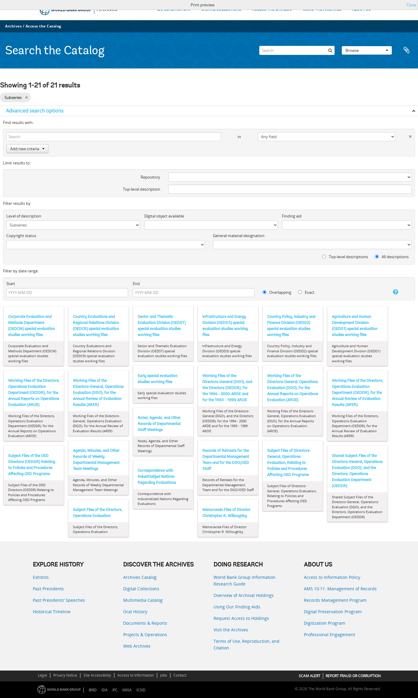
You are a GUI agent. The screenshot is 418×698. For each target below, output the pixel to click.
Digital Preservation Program (333, 611)
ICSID (140, 690)
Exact (306, 292)
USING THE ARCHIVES (322, 9)
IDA (104, 690)
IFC (114, 690)
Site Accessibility (97, 675)
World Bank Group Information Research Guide (245, 580)
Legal (42, 675)
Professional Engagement (329, 634)
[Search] (297, 50)
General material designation (238, 235)
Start (10, 283)
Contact (179, 675)
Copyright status (21, 235)
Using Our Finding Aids (237, 607)
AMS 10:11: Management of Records (340, 589)
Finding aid (291, 216)
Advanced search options (35, 110)
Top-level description (141, 189)
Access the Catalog (43, 26)
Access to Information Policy (332, 577)
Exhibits (41, 577)
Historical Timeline (51, 611)
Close (411, 5)
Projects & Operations (145, 634)
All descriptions (392, 256)
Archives (13, 26)
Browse (366, 50)
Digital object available (164, 216)
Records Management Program (335, 600)
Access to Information (135, 675)
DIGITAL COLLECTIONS (221, 9)
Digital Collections (141, 589)
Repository (150, 177)
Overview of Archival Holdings (244, 595)
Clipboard (406, 50)
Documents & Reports (145, 623)
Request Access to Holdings (241, 618)
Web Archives (137, 646)
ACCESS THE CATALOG (272, 9)
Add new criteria (27, 148)
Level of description (23, 216)
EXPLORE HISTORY (174, 9)
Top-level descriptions (345, 256)
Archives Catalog (140, 577)
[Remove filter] (26, 97)
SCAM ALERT (309, 675)
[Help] (390, 292)
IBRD (93, 690)
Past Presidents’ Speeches (59, 600)
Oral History (135, 611)
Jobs (163, 675)
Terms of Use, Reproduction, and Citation (246, 644)
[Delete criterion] (403, 135)
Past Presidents (48, 589)
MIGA (127, 690)
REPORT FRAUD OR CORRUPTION (353, 675)
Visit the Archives (231, 630)
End (136, 283)
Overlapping (277, 292)
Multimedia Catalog (143, 600)
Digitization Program (324, 623)
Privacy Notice (65, 675)
